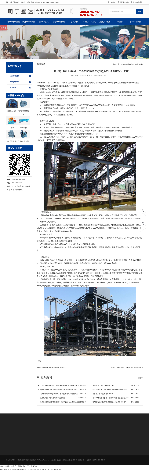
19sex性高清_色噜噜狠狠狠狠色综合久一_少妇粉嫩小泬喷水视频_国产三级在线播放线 (31, 469)
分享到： (40, 361)
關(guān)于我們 (28, 22)
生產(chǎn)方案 (89, 22)
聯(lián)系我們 (135, 22)
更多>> (140, 378)
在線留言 (120, 22)
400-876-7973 (143, 211)
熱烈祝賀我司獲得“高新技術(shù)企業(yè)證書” (115, 402)
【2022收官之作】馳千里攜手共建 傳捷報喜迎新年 (115, 398)
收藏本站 (112, 2)
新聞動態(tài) (44, 22)
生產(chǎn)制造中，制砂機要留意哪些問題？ (127, 367)
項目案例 (74, 22)
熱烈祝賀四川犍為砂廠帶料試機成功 (62, 398)
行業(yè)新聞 (20, 76)
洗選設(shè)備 (124, 2)
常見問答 (20, 87)
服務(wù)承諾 (104, 22)
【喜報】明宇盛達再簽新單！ (115, 394)
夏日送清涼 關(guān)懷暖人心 (115, 385)
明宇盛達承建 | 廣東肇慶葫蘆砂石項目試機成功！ (115, 390)
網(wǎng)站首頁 (13, 22)
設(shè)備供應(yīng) (59, 23)
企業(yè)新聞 (20, 82)
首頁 (122, 64)
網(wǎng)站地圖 (137, 2)
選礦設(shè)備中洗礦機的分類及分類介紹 (51, 367)
